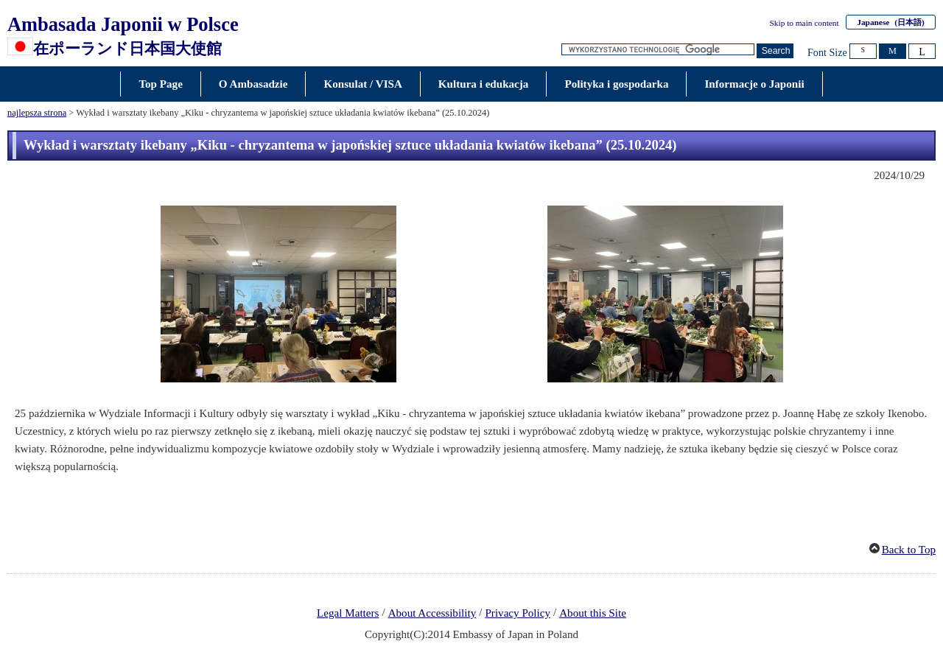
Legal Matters (348, 613)
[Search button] (775, 51)
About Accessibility (432, 613)
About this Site (592, 613)
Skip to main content (804, 22)
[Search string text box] (657, 49)
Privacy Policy (517, 613)
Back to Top (909, 550)
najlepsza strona (36, 113)
